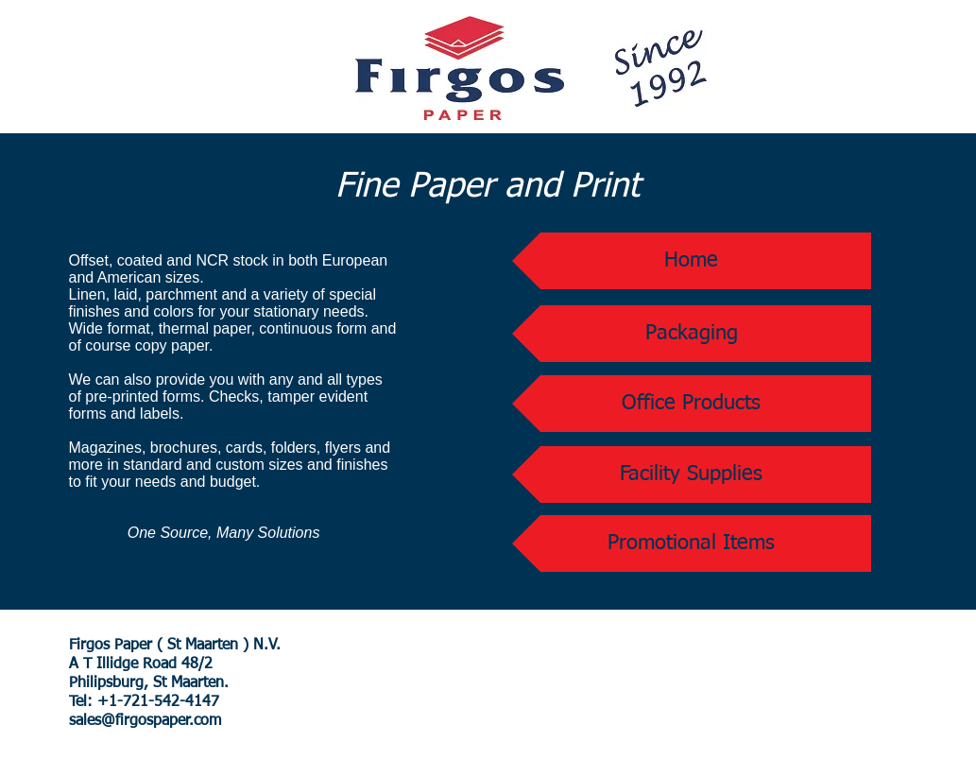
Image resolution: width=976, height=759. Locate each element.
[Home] (691, 261)
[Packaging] (691, 333)
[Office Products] (691, 403)
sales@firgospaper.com (145, 721)
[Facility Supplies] (691, 474)
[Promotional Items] (691, 543)
